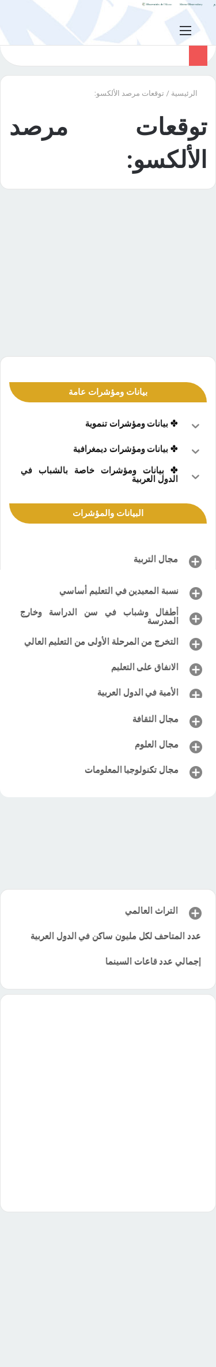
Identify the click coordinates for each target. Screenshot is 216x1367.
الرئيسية (189, 93)
